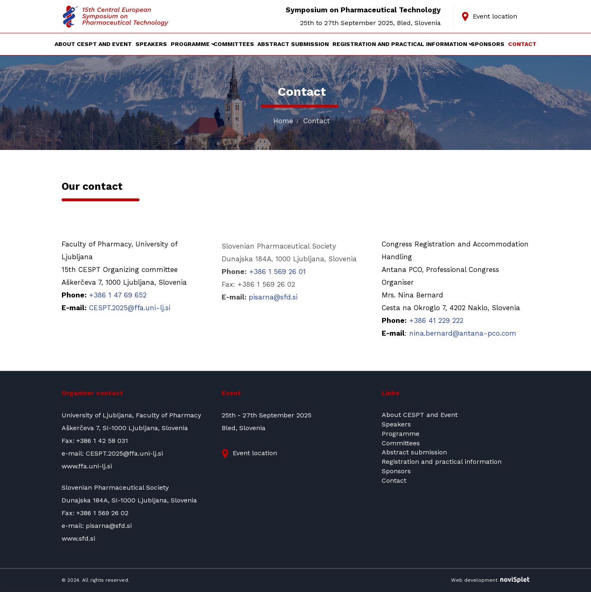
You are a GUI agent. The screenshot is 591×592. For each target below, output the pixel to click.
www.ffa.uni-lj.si (87, 466)
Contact (522, 44)
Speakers (151, 44)
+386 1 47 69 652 (118, 295)
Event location (495, 16)
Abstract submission (293, 44)
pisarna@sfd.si (273, 297)
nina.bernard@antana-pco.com (462, 333)
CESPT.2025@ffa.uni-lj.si (129, 308)
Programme (190, 44)
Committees (233, 44)
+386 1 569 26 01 (277, 271)
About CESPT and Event (93, 44)
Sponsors (487, 44)
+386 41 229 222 (436, 320)
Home (283, 121)
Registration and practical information (399, 44)
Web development (490, 580)
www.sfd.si (78, 538)
